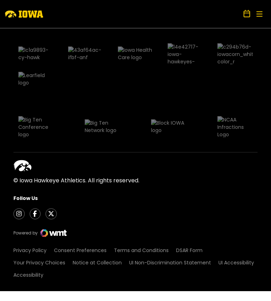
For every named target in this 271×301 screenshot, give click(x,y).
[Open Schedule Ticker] (247, 14)
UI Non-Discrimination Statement (170, 187)
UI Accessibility (236, 187)
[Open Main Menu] (259, 14)
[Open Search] (235, 14)
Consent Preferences (80, 175)
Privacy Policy (30, 175)
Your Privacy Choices (39, 187)
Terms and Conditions (141, 175)
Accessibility (28, 199)
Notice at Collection (97, 187)
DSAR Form (189, 175)
